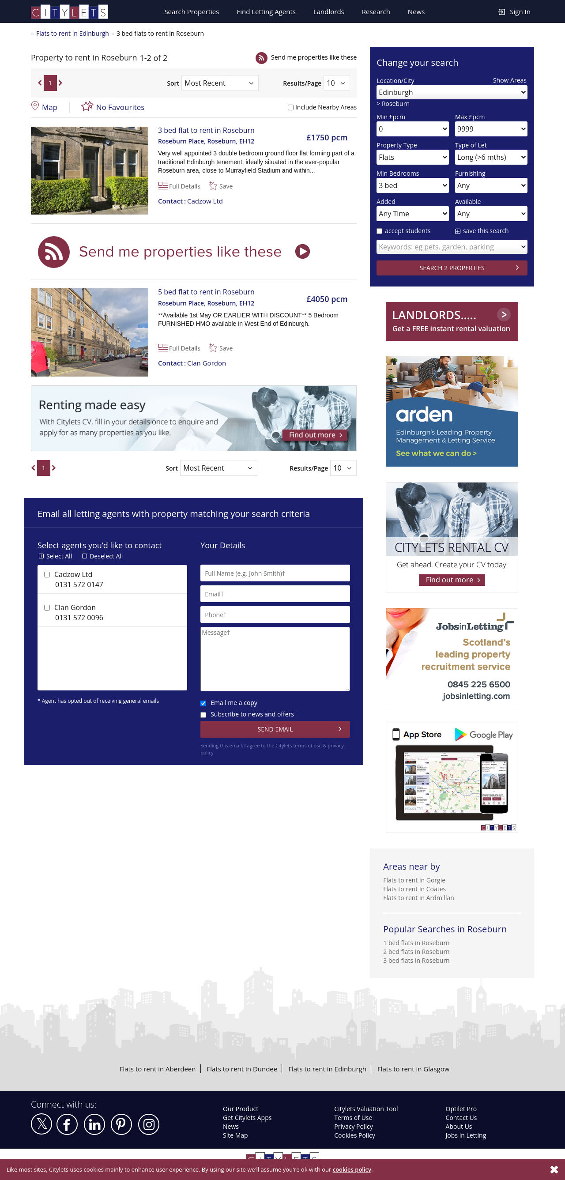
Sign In (514, 11)
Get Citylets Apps (247, 1117)
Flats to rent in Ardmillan (418, 897)
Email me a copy (228, 702)
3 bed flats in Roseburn (416, 960)
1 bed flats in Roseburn (416, 943)
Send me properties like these (314, 57)
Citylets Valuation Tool (366, 1109)
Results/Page (302, 83)
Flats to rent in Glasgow (413, 1068)
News (416, 11)
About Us (459, 1126)
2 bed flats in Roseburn (416, 951)
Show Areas (510, 80)
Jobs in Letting (466, 1135)
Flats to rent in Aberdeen (158, 1068)
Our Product (240, 1109)
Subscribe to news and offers (247, 714)
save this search (486, 230)
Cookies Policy (354, 1135)
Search (191, 11)
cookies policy (352, 1169)
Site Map (235, 1135)
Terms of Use (353, 1117)
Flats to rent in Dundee (242, 1068)
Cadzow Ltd (190, 200)
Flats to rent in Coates (414, 889)
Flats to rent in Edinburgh (72, 33)
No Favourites (120, 107)
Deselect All (106, 556)
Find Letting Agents (266, 11)
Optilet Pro (461, 1109)
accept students (403, 230)
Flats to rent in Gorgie (414, 880)
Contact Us (461, 1117)
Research (376, 11)
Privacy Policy (353, 1126)
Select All (59, 556)
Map (49, 107)
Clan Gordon (192, 362)
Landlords (328, 11)
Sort (173, 83)
